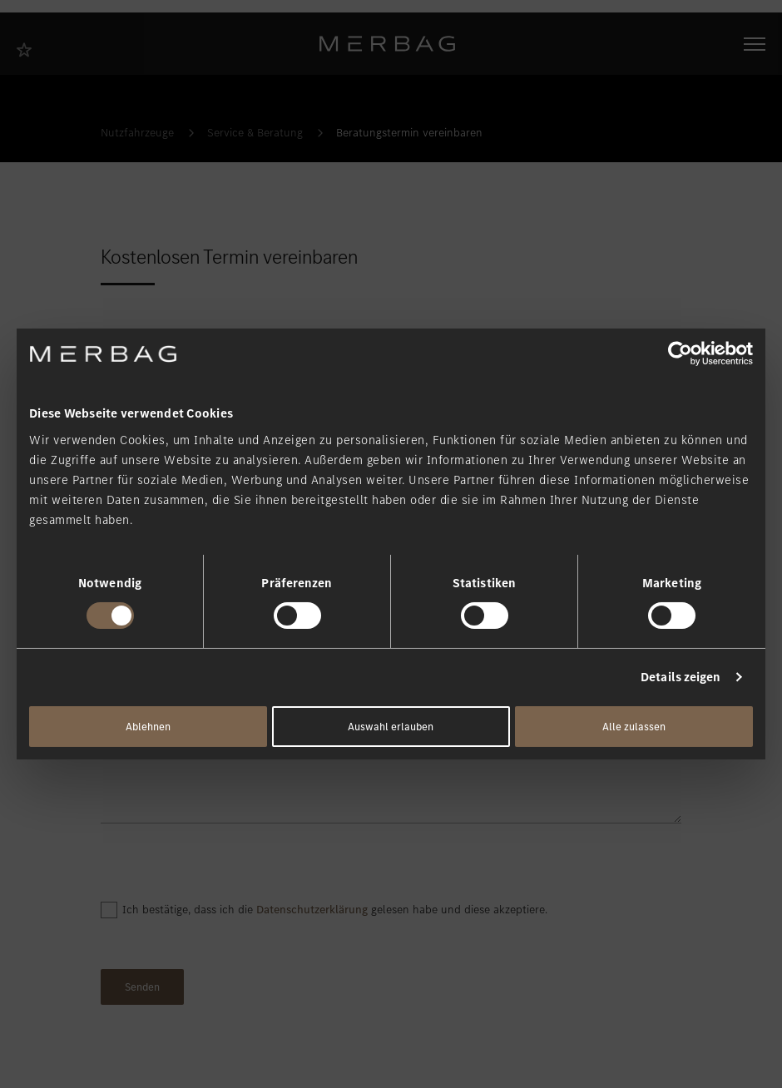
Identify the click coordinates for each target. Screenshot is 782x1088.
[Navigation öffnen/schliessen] (754, 44)
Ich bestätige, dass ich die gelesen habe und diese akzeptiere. (334, 909)
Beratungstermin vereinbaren (409, 133)
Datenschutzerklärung (312, 909)
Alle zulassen (634, 727)
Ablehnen (148, 727)
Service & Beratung (255, 133)
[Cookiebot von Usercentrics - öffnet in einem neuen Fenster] (680, 353)
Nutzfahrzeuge (137, 133)
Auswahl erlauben (390, 727)
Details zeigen (680, 677)
